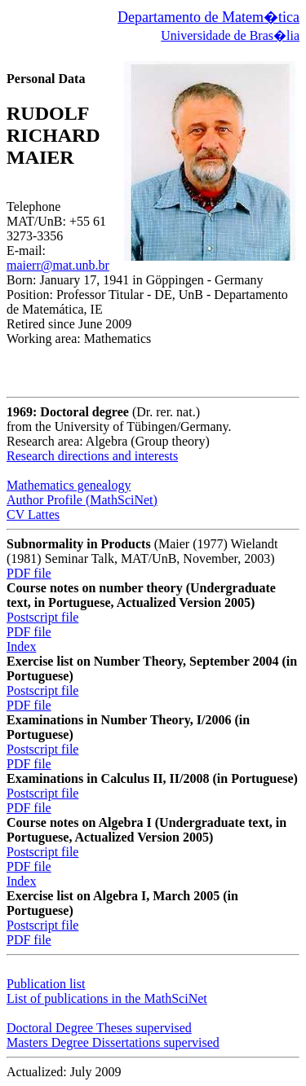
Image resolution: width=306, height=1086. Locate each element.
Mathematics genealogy (69, 485)
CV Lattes (33, 514)
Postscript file (42, 617)
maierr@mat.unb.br (58, 265)
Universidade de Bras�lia (230, 35)
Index (21, 646)
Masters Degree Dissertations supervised (113, 1042)
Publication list (46, 984)
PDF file (29, 573)
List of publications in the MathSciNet (107, 998)
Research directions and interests (92, 456)
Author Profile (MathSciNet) (82, 500)
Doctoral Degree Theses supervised (99, 1028)
